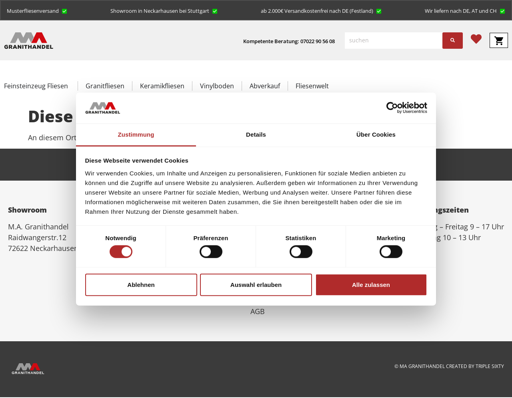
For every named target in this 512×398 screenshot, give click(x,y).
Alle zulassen (371, 284)
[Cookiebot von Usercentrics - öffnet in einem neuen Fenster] (392, 108)
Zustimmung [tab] (136, 134)
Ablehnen (140, 284)
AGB (257, 312)
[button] (37, 10)
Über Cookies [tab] (376, 134)
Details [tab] (256, 134)
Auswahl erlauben (256, 284)
